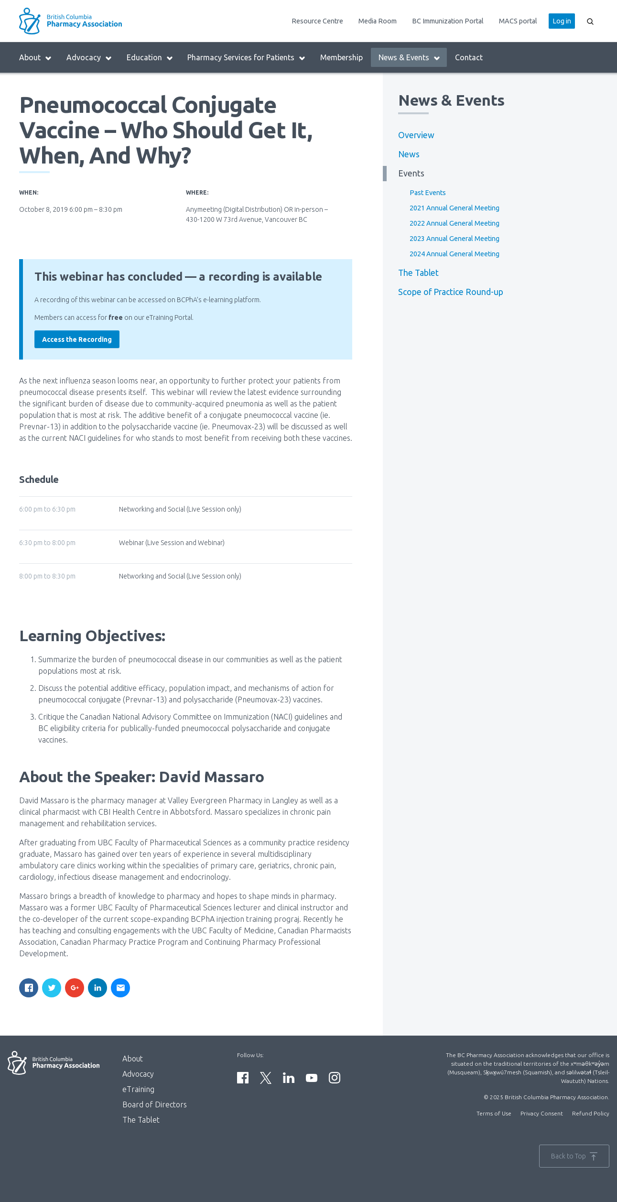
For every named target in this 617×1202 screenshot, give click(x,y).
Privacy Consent (541, 1113)
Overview (416, 135)
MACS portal (518, 21)
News (409, 154)
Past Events (428, 193)
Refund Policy (590, 1113)
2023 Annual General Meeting (454, 238)
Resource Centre (317, 21)
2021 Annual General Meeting (454, 208)
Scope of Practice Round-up (450, 291)
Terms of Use (493, 1113)
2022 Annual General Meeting (454, 223)
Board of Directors (154, 1104)
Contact (469, 57)
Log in (561, 21)
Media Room (377, 21)
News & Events (410, 57)
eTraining (138, 1089)
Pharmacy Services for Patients (246, 57)
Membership (341, 57)
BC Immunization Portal (448, 21)
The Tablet (418, 272)
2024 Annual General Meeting (454, 254)
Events (411, 173)
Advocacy (89, 57)
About (35, 57)
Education (150, 57)
